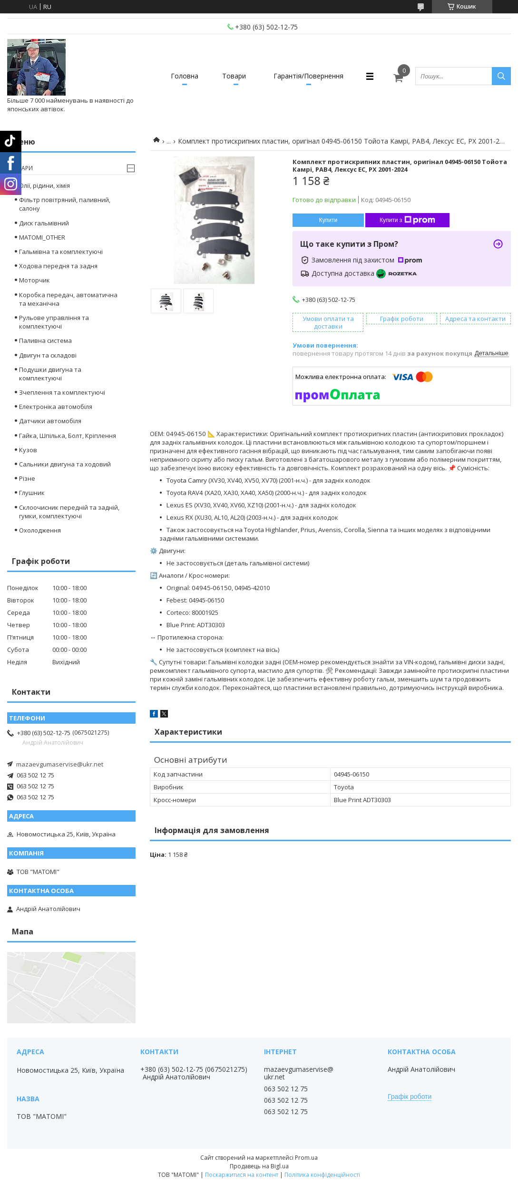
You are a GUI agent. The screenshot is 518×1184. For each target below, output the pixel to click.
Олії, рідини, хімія (44, 185)
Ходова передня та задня (58, 266)
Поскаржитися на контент (241, 1175)
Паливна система (45, 340)
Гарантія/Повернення (308, 75)
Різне (27, 478)
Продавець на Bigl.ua (259, 1166)
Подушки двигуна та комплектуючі (50, 373)
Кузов (28, 450)
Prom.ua (306, 1158)
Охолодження (40, 530)
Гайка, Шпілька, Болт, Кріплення (67, 435)
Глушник (32, 492)
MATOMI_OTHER (42, 237)
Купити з (407, 220)
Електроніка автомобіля (55, 406)
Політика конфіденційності (322, 1175)
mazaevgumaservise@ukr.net (59, 764)
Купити (328, 220)
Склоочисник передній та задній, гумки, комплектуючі (69, 511)
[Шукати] (501, 76)
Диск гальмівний (44, 223)
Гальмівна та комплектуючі (61, 251)
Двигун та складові (48, 355)
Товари (234, 75)
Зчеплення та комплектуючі (62, 392)
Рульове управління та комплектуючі (54, 321)
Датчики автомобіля (50, 421)
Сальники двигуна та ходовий (65, 464)
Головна (184, 75)
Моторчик (34, 280)
